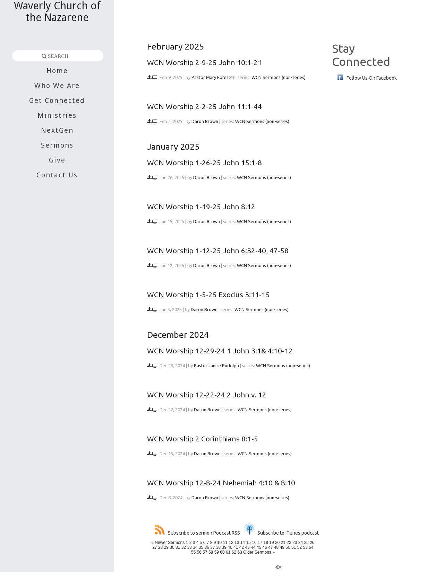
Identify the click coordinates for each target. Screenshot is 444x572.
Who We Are (57, 85)
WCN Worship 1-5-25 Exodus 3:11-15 (208, 294)
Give (57, 160)
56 (199, 552)
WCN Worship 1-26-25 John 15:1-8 (204, 162)
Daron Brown (204, 121)
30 (172, 547)
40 (230, 547)
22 (289, 542)
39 (224, 547)
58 (210, 552)
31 (178, 547)
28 (160, 547)
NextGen (57, 130)
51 (293, 547)
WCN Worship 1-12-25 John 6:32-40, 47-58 (218, 250)
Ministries (57, 115)
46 (265, 547)
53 (305, 547)
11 (225, 542)
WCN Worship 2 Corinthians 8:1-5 (202, 438)
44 (253, 547)
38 (218, 547)
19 (271, 542)
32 (183, 547)
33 (189, 547)
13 (236, 542)
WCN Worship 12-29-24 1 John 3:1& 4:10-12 (220, 350)
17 (260, 542)
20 (277, 542)
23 (294, 542)
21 (283, 542)
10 (219, 542)
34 (195, 547)
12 (231, 542)
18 (266, 542)
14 (242, 542)
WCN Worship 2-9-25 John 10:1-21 (204, 62)
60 (222, 552)
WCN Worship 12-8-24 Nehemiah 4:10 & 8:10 (221, 482)
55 (193, 552)
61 (228, 552)
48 (276, 547)
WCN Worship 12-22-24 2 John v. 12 (206, 394)
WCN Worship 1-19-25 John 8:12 (201, 206)
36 (207, 547)
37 (212, 547)
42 (241, 547)
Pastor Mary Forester (212, 77)
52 (299, 547)
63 (239, 552)
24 (300, 542)
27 (154, 547)
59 (216, 552)
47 (270, 547)
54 (311, 547)
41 (235, 547)
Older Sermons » (259, 552)
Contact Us (57, 175)
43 (247, 547)
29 (166, 547)
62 (234, 552)
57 (205, 552)
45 (259, 547)
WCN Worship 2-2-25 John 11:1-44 (204, 106)
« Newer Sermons (168, 542)
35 (201, 547)
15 (248, 542)
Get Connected (57, 100)
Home (57, 71)
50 (287, 547)
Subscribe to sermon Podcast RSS (197, 533)
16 (254, 542)
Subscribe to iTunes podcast (281, 533)
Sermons (57, 145)
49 (282, 547)
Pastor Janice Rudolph (216, 365)
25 (306, 542)
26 (312, 542)
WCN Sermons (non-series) (278, 77)
